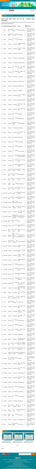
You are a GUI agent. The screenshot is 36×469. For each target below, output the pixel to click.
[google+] (4, 454)
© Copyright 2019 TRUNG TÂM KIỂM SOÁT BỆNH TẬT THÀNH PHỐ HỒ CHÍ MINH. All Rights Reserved (18, 468)
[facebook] (1, 454)
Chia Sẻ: (2, 448)
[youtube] (6, 454)
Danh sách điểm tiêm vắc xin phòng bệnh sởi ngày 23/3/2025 (6, 442)
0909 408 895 (12, 10)
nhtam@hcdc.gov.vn (26, 466)
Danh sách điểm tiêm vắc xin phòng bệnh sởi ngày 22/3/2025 (17, 442)
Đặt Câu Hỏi (32, 10)
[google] (3, 1)
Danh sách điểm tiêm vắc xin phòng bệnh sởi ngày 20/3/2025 (28, 442)
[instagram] (6, 1)
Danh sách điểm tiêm (8, 15)
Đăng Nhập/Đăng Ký (32, 0)
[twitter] (2, 1)
